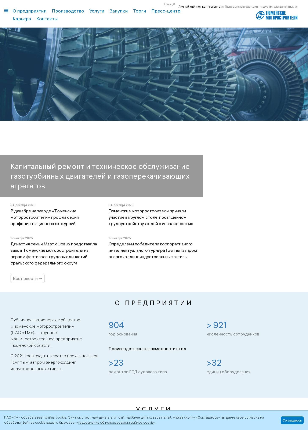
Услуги (96, 11)
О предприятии (30, 11)
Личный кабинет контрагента (199, 6)
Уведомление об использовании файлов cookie (116, 422)
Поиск (167, 4)
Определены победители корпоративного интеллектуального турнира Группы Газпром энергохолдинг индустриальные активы (153, 250)
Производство (68, 11)
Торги (139, 11)
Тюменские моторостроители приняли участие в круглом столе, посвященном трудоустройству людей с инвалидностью (151, 217)
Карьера (22, 19)
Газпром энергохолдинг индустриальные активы (259, 6)
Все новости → (27, 278)
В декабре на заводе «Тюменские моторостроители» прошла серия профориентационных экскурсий (45, 217)
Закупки (119, 11)
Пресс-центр (165, 11)
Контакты (47, 19)
